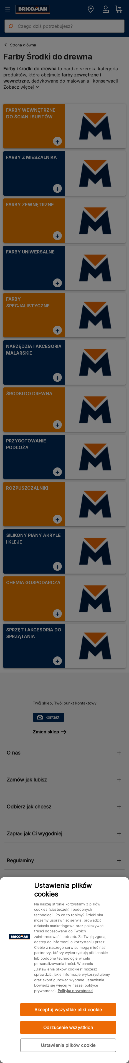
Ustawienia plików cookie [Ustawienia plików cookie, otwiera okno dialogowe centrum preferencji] (68, 1045)
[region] (64, 970)
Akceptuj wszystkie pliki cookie (68, 1009)
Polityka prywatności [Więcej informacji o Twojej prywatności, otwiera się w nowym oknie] (75, 991)
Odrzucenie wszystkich (68, 1027)
